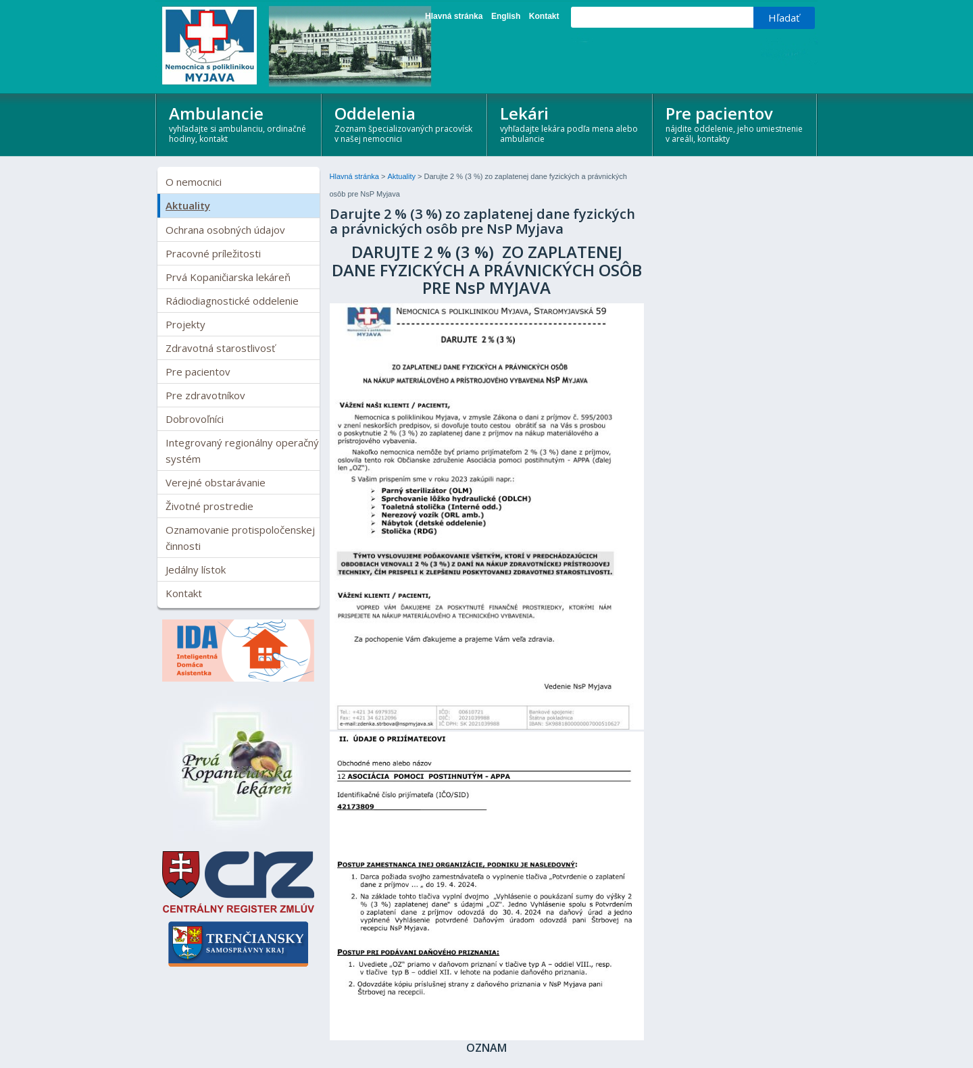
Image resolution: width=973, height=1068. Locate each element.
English (505, 16)
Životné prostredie (209, 506)
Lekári (570, 123)
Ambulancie (239, 123)
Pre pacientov (736, 123)
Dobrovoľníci (195, 419)
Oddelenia (405, 123)
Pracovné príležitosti (213, 253)
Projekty (185, 324)
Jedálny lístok (196, 569)
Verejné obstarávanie (216, 482)
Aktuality (188, 205)
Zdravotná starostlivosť (220, 348)
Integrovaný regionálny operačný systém (242, 450)
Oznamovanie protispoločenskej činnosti (240, 538)
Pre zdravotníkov (205, 395)
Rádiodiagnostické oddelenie (232, 300)
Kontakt (544, 16)
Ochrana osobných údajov (225, 229)
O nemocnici (194, 181)
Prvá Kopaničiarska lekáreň (228, 277)
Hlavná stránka (453, 16)
